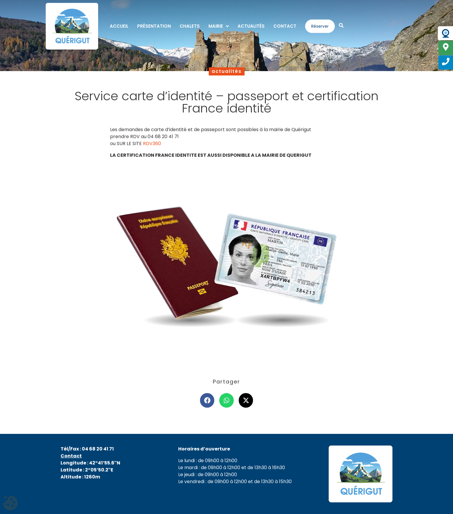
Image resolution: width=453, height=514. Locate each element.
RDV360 (152, 143)
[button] (207, 400)
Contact (71, 456)
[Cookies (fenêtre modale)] (10, 503)
